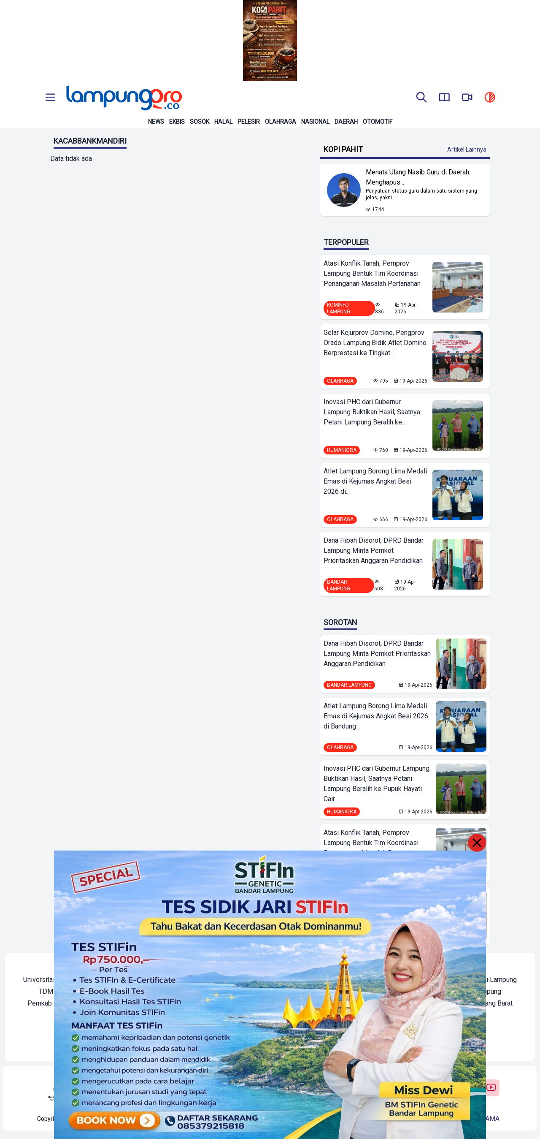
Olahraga (280, 121)
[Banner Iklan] (270, 40)
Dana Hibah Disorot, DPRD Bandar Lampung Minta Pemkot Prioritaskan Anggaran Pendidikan (374, 550)
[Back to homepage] (123, 98)
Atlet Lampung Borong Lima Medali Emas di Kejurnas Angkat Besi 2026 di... (375, 481)
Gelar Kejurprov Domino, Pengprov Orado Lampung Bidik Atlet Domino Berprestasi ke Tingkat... (375, 343)
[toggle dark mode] (490, 98)
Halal (223, 121)
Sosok (199, 121)
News (156, 121)
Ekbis (177, 121)
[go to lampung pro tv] (467, 98)
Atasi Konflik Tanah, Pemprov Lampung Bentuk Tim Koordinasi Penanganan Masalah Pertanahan (372, 273)
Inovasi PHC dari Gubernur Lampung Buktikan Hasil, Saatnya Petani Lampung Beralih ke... (372, 412)
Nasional (315, 121)
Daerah (346, 121)
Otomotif (377, 121)
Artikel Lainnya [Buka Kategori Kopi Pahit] (466, 149)
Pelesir (249, 121)
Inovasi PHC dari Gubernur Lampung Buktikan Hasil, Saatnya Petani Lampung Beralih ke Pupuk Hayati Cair (376, 783)
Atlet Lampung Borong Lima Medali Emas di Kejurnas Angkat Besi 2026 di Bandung (376, 716)
